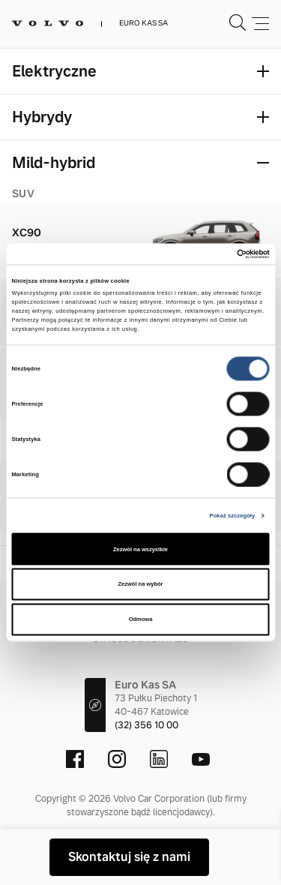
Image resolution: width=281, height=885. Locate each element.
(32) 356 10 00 (146, 725)
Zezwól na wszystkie (140, 548)
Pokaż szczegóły (233, 515)
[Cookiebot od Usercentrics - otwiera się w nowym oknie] (204, 254)
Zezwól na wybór (140, 583)
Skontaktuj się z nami (129, 857)
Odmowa (141, 619)
